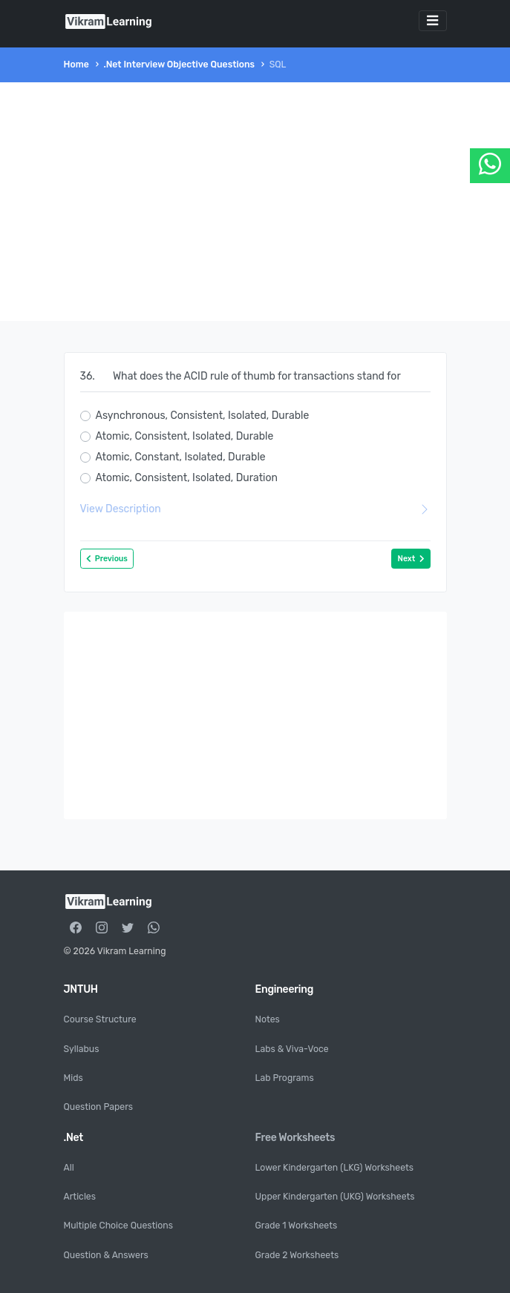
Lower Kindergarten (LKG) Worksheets (334, 1168)
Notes (267, 1019)
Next (410, 558)
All (69, 1168)
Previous (107, 558)
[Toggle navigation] (433, 20)
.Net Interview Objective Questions (179, 64)
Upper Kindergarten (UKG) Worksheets (335, 1196)
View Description (255, 509)
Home (76, 64)
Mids (73, 1078)
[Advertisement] (255, 201)
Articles (80, 1196)
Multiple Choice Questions (118, 1225)
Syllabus (81, 1049)
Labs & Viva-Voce (292, 1049)
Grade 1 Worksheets (296, 1225)
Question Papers (99, 1107)
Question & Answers (106, 1255)
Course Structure (100, 1019)
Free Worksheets (295, 1137)
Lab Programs (284, 1078)
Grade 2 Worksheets (297, 1255)
